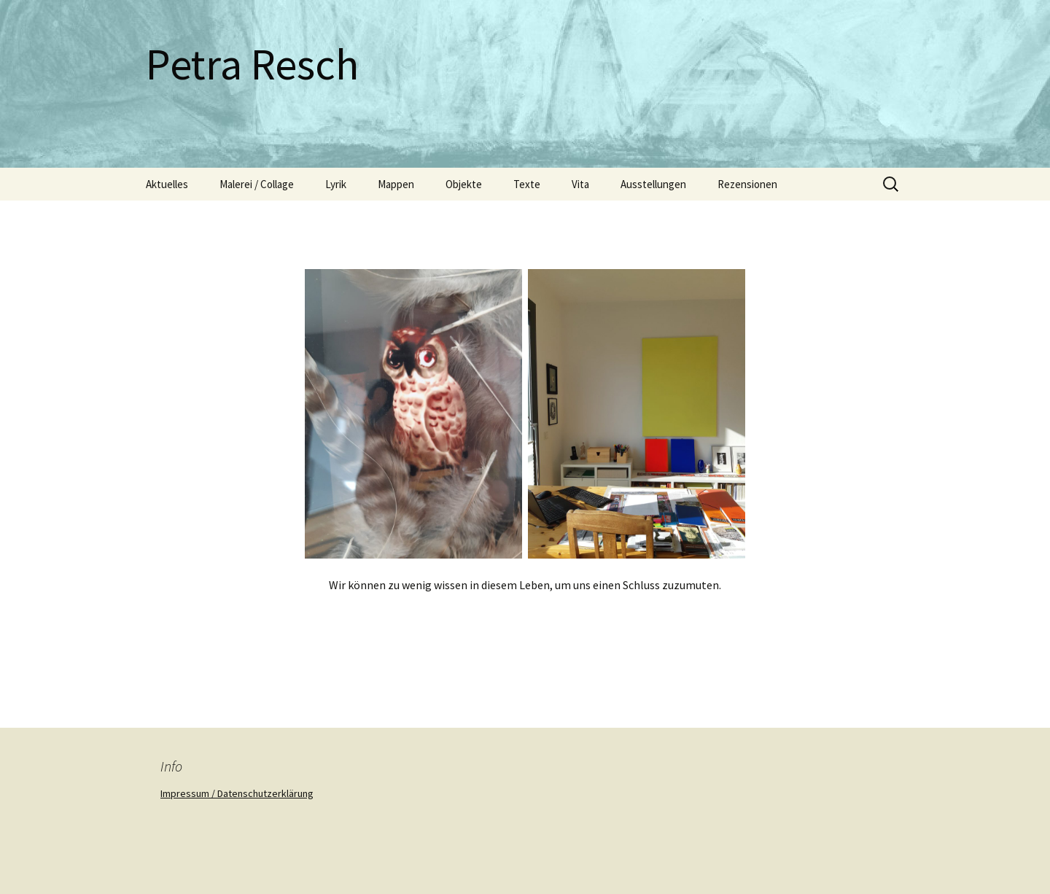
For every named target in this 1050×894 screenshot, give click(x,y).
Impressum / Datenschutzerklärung (237, 793)
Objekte (464, 184)
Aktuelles (167, 184)
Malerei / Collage (256, 184)
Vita (580, 184)
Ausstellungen (653, 184)
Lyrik (335, 184)
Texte (526, 184)
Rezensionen (747, 184)
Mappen (396, 184)
